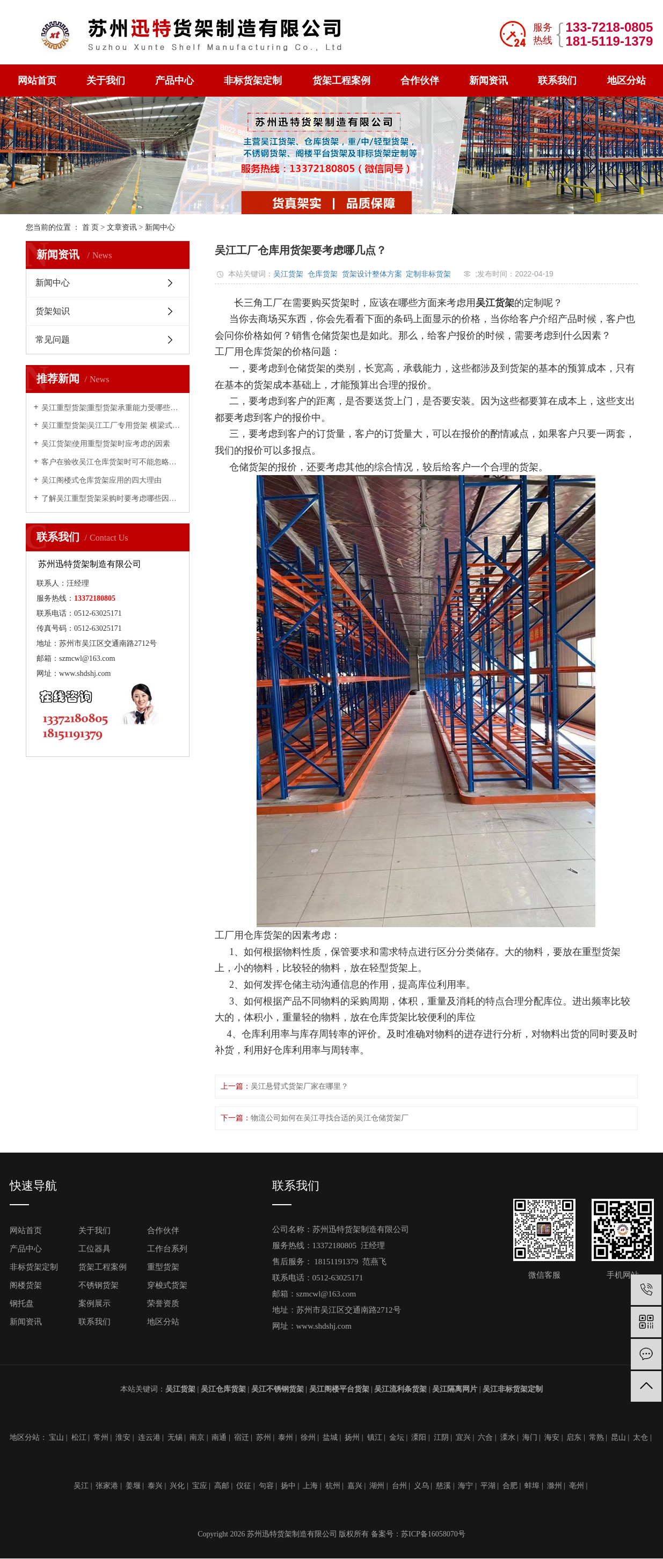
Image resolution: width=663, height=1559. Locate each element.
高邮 (221, 1486)
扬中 (288, 1486)
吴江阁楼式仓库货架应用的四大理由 (101, 480)
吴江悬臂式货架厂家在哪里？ (299, 1086)
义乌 (421, 1486)
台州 (399, 1486)
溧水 (507, 1437)
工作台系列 (167, 1248)
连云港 (149, 1437)
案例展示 (94, 1303)
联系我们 (557, 80)
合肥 (510, 1486)
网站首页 (37, 80)
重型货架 (163, 1267)
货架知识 (52, 311)
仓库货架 (323, 273)
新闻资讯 (488, 80)
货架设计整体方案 (372, 273)
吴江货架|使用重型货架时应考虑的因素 (106, 444)
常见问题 (52, 339)
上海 (310, 1486)
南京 (197, 1437)
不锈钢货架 (98, 1285)
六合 (485, 1437)
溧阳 (418, 1437)
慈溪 (443, 1486)
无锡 (175, 1437)
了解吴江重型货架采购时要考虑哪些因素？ (111, 498)
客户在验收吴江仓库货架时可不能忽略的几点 (111, 462)
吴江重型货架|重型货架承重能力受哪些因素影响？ (111, 408)
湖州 (376, 1486)
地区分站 (626, 80)
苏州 (263, 1437)
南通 (219, 1437)
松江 (78, 1437)
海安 (551, 1437)
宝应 (199, 1486)
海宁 (465, 1486)
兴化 (177, 1486)
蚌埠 (532, 1486)
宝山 (56, 1437)
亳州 (576, 1486)
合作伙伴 (419, 80)
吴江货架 (288, 273)
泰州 (285, 1437)
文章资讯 (122, 227)
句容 (266, 1486)
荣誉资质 (163, 1303)
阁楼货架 (26, 1285)
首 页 (90, 227)
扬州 (352, 1437)
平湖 (488, 1486)
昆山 (618, 1437)
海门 (529, 1437)
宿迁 (241, 1437)
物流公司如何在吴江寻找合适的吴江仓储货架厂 (330, 1118)
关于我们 (105, 80)
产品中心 (174, 80)
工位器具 (94, 1248)
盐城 (330, 1437)
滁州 (554, 1486)
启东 (573, 1437)
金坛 (396, 1437)
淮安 (122, 1437)
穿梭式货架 (167, 1285)
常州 (100, 1437)
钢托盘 (22, 1303)
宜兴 (463, 1437)
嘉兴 (354, 1486)
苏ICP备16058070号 (433, 1534)
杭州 (332, 1486)
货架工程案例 (341, 80)
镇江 (374, 1437)
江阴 (441, 1437)
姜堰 (133, 1486)
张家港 (107, 1486)
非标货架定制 (253, 80)
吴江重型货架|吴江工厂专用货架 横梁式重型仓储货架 (111, 425)
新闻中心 (160, 227)
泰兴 (155, 1486)
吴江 (81, 1486)
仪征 (243, 1486)
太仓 (640, 1437)
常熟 (596, 1437)
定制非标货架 (428, 273)
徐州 (308, 1437)
